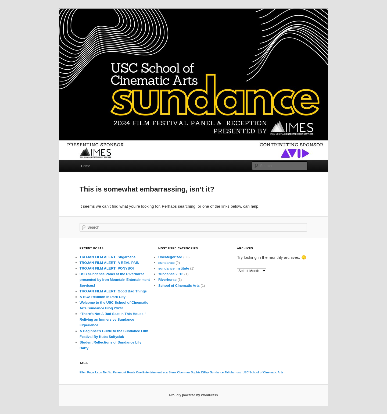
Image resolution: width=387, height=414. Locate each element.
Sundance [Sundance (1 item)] (217, 372)
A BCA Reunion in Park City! (103, 297)
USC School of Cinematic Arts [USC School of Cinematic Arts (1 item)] (263, 372)
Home (85, 166)
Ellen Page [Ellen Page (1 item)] (87, 372)
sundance (166, 263)
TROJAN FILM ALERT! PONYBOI (107, 268)
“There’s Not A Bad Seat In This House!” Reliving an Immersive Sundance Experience (113, 319)
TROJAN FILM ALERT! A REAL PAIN (109, 263)
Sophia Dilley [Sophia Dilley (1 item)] (200, 372)
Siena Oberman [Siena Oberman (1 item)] (179, 372)
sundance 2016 (170, 274)
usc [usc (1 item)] (238, 372)
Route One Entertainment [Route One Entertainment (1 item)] (144, 372)
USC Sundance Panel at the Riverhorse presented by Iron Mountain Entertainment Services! (115, 279)
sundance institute (173, 268)
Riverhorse (167, 280)
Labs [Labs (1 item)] (98, 372)
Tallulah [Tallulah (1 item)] (230, 372)
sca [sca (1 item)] (165, 372)
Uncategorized (170, 257)
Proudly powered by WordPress (193, 395)
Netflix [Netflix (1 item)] (107, 372)
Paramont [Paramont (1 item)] (119, 372)
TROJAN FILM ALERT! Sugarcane (107, 257)
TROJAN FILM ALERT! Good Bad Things (113, 291)
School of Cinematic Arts (179, 286)
